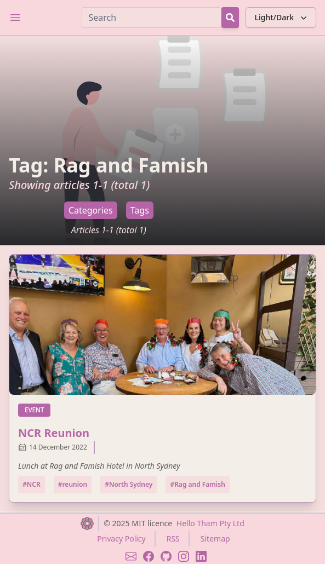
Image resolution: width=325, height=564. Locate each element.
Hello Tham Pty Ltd (210, 523)
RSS (173, 538)
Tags (139, 210)
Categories (91, 210)
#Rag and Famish (197, 484)
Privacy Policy (121, 538)
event (37, 410)
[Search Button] (230, 17)
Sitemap (215, 538)
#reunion (73, 484)
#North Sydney (128, 484)
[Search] (151, 17)
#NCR (31, 484)
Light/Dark (282, 17)
